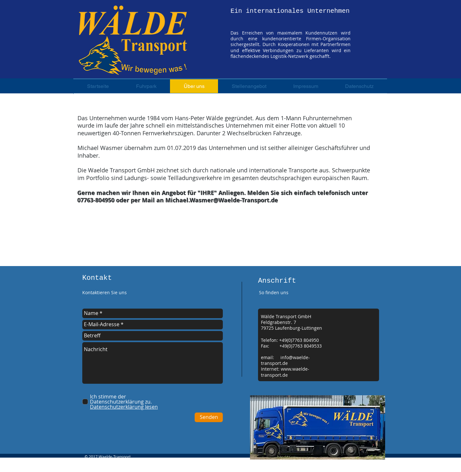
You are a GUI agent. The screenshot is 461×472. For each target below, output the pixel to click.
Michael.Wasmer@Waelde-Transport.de (222, 200)
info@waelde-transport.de (285, 360)
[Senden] (209, 417)
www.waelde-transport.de (285, 372)
